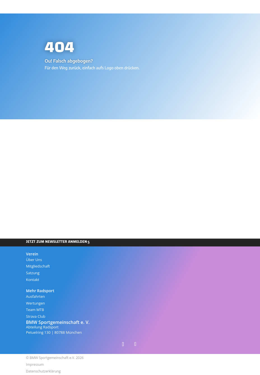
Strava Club (35, 316)
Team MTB (35, 309)
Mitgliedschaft (38, 266)
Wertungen (35, 303)
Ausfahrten (35, 296)
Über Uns (34, 259)
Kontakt (32, 279)
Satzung (33, 272)
